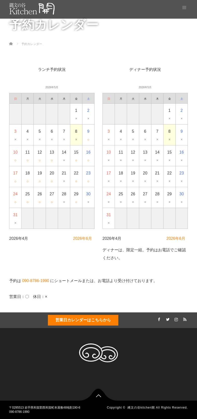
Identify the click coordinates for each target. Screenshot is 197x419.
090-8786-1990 (35, 281)
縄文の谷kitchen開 (141, 407)
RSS (184, 318)
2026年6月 (82, 238)
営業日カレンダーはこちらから (83, 320)
